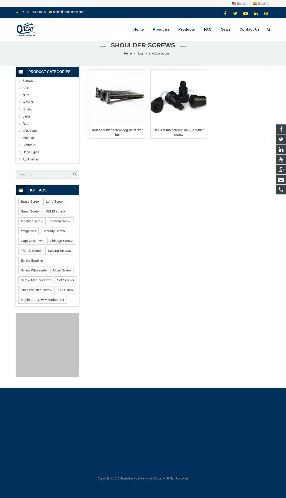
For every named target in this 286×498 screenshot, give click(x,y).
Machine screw (32, 221)
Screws (28, 80)
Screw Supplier (32, 260)
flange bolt (28, 231)
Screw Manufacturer (36, 280)
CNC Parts (30, 130)
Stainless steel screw (36, 290)
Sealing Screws (59, 250)
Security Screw (53, 231)
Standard (29, 145)
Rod (25, 123)
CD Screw (66, 290)
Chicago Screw (61, 241)
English (239, 3)
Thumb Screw (31, 250)
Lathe (26, 116)
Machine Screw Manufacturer (42, 300)
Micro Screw (62, 270)
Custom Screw (60, 221)
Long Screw (54, 201)
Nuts (26, 95)
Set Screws (65, 280)
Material (28, 138)
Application (30, 159)
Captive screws (32, 241)
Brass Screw (30, 201)
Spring (27, 109)
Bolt (25, 88)
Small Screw (30, 211)
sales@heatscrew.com (68, 12)
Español (260, 3)
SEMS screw (55, 211)
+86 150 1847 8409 (32, 12)
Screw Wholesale (34, 270)
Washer (28, 102)
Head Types (31, 152)
